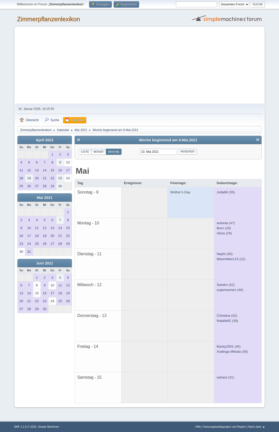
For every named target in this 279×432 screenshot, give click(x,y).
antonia (222, 223)
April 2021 (45, 140)
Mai (82, 170)
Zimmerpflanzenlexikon (48, 19)
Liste (85, 151)
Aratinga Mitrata (229, 351)
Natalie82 (224, 321)
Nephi (221, 254)
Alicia (221, 233)
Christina (223, 315)
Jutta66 (222, 192)
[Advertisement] (139, 65)
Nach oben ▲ (256, 426)
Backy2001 (225, 346)
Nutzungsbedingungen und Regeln (224, 426)
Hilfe (198, 426)
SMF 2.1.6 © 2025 (25, 426)
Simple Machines (48, 426)
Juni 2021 (44, 263)
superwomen (226, 290)
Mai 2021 (44, 198)
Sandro (222, 285)
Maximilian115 (227, 259)
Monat (99, 151)
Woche (113, 151)
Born (220, 228)
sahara (222, 377)
